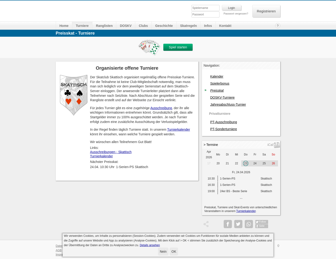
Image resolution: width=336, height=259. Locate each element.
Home (64, 26)
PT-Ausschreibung (223, 122)
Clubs (143, 26)
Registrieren (266, 11)
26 (273, 163)
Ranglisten (104, 26)
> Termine (211, 145)
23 (245, 163)
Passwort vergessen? (235, 13)
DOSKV (125, 26)
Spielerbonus (219, 83)
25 (264, 163)
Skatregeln (188, 26)
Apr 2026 (209, 154)
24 (254, 163)
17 (208, 163)
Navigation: (212, 65)
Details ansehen (150, 245)
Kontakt (225, 26)
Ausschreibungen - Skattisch (110, 152)
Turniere (82, 26)
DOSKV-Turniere (222, 97)
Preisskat (217, 90)
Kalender (216, 76)
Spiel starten (178, 47)
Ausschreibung (161, 108)
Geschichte (164, 26)
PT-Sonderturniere (223, 129)
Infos (208, 26)
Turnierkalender (178, 129)
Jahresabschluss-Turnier (228, 104)
